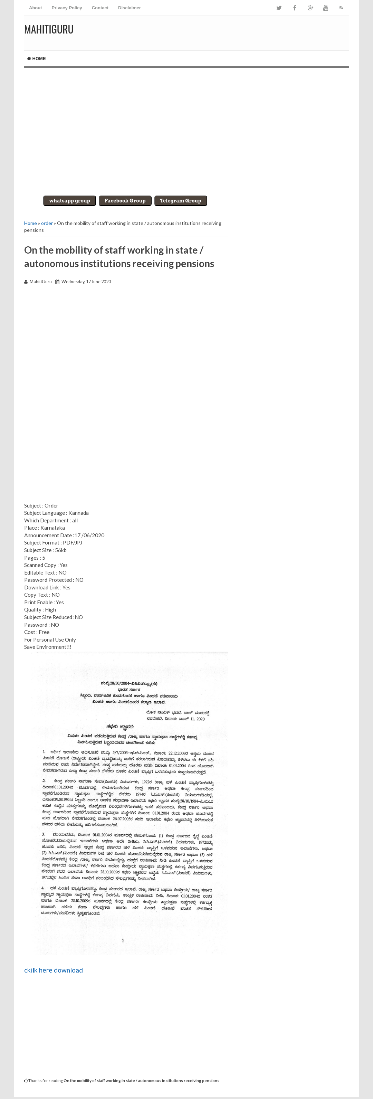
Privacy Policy (67, 7)
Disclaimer (129, 7)
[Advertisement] (186, 126)
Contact (100, 7)
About (35, 7)
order (47, 223)
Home (36, 58)
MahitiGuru (49, 29)
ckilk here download (53, 970)
